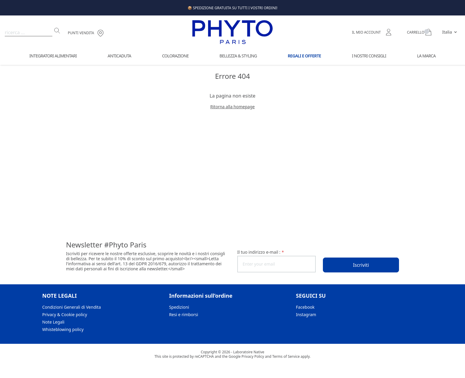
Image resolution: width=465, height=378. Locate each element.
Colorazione (175, 56)
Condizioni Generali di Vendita (71, 307)
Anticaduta (119, 56)
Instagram (306, 314)
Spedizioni (179, 307)
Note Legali (53, 322)
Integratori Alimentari (53, 56)
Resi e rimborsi (183, 314)
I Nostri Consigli (369, 56)
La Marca (426, 56)
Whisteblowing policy (63, 329)
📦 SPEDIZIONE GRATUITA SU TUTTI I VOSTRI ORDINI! (232, 8)
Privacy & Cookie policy (64, 314)
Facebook (305, 307)
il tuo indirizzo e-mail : (260, 252)
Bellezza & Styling (238, 56)
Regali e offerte (304, 56)
